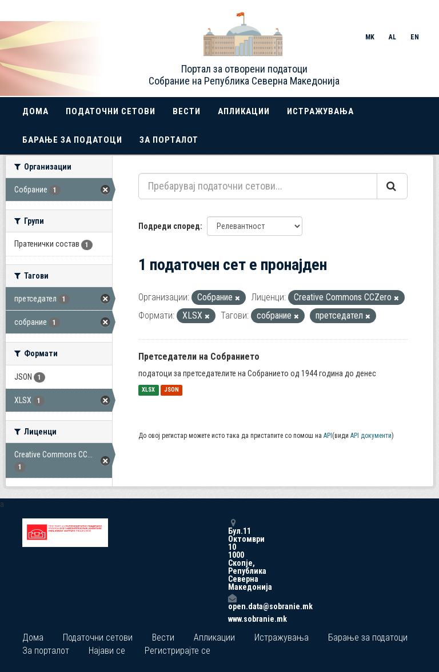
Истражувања (320, 111)
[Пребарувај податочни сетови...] (257, 186)
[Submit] (392, 186)
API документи (371, 436)
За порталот (168, 140)
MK (369, 37)
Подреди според (169, 226)
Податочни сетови (110, 111)
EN (414, 37)
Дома (35, 111)
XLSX (148, 390)
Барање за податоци (72, 140)
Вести (187, 111)
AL (392, 37)
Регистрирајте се (177, 650)
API (328, 436)
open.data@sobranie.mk (232, 602)
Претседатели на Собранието (199, 356)
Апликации (244, 111)
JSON (171, 390)
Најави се (107, 650)
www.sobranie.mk (232, 619)
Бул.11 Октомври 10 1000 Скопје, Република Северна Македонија (232, 554)
